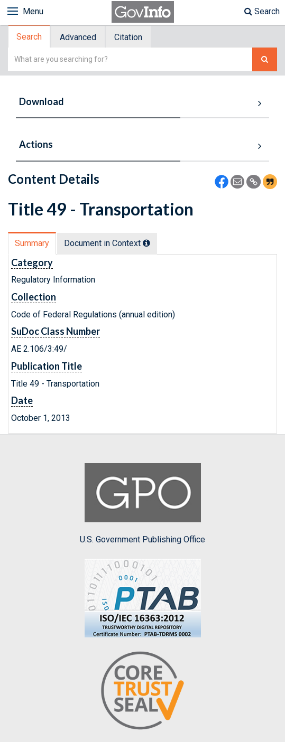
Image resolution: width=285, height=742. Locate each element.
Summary (32, 243)
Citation (128, 37)
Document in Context (107, 243)
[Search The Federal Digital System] (264, 59)
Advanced (78, 37)
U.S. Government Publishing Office (142, 503)
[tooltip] (146, 243)
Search (262, 11)
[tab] (29, 36)
